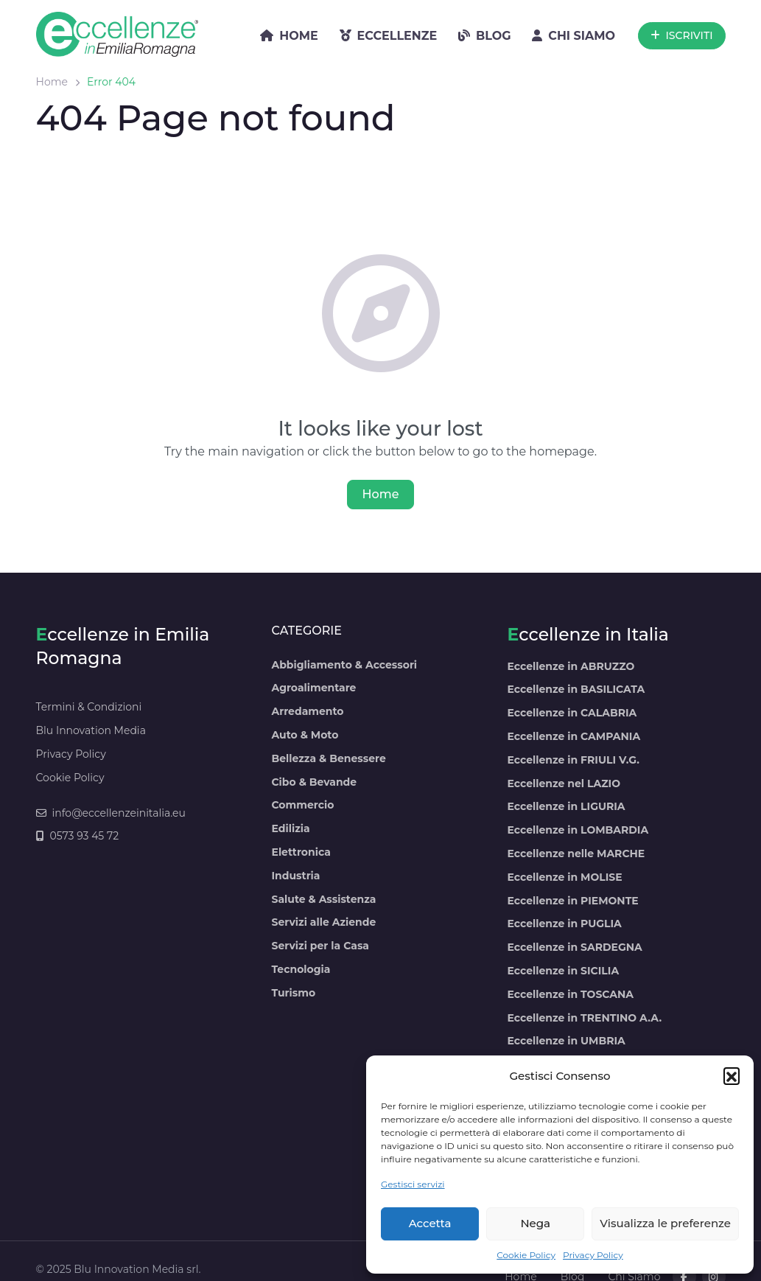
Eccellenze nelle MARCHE (576, 853)
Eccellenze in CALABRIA (571, 712)
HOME (289, 36)
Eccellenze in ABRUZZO (570, 666)
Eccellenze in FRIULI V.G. (573, 760)
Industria (295, 875)
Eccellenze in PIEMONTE (572, 900)
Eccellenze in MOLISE (564, 877)
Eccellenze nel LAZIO (563, 783)
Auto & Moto (304, 734)
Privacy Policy (593, 1254)
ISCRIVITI (681, 35)
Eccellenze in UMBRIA (566, 1040)
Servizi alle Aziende (323, 922)
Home (52, 81)
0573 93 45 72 (77, 835)
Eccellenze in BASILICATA (576, 689)
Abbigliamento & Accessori (344, 664)
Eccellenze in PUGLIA (564, 923)
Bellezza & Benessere (328, 758)
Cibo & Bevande (314, 782)
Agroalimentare (313, 687)
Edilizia (290, 828)
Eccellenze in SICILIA (563, 970)
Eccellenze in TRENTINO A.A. (584, 1018)
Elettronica (300, 852)
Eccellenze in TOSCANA (570, 994)
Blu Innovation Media (91, 730)
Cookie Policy (526, 1254)
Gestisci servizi (413, 1184)
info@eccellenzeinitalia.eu (111, 813)
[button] (731, 1075)
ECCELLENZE (389, 36)
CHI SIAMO (573, 36)
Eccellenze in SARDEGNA (574, 947)
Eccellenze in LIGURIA (566, 806)
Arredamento (307, 711)
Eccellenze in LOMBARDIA (577, 830)
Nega (535, 1223)
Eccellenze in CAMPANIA (573, 736)
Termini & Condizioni (89, 706)
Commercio (302, 804)
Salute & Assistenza (323, 899)
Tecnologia (300, 969)
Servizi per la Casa (319, 945)
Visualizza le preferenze (665, 1223)
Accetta (430, 1223)
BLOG (484, 36)
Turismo (293, 992)
